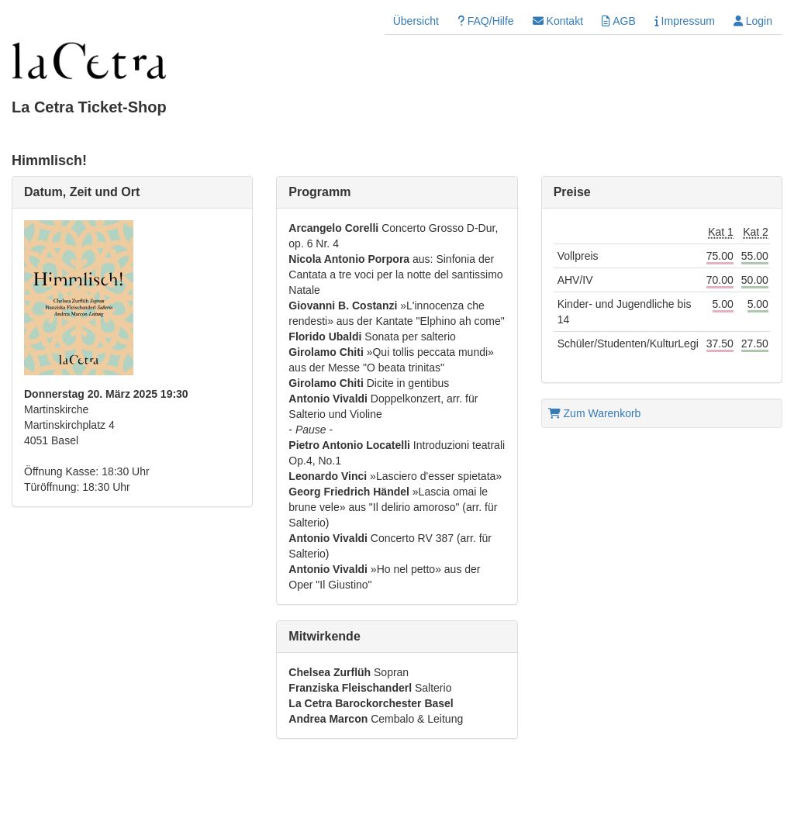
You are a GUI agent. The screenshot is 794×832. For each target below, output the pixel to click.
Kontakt (558, 21)
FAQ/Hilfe (485, 21)
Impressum (684, 21)
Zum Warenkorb (594, 413)
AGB (619, 21)
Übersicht (416, 21)
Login (753, 21)
